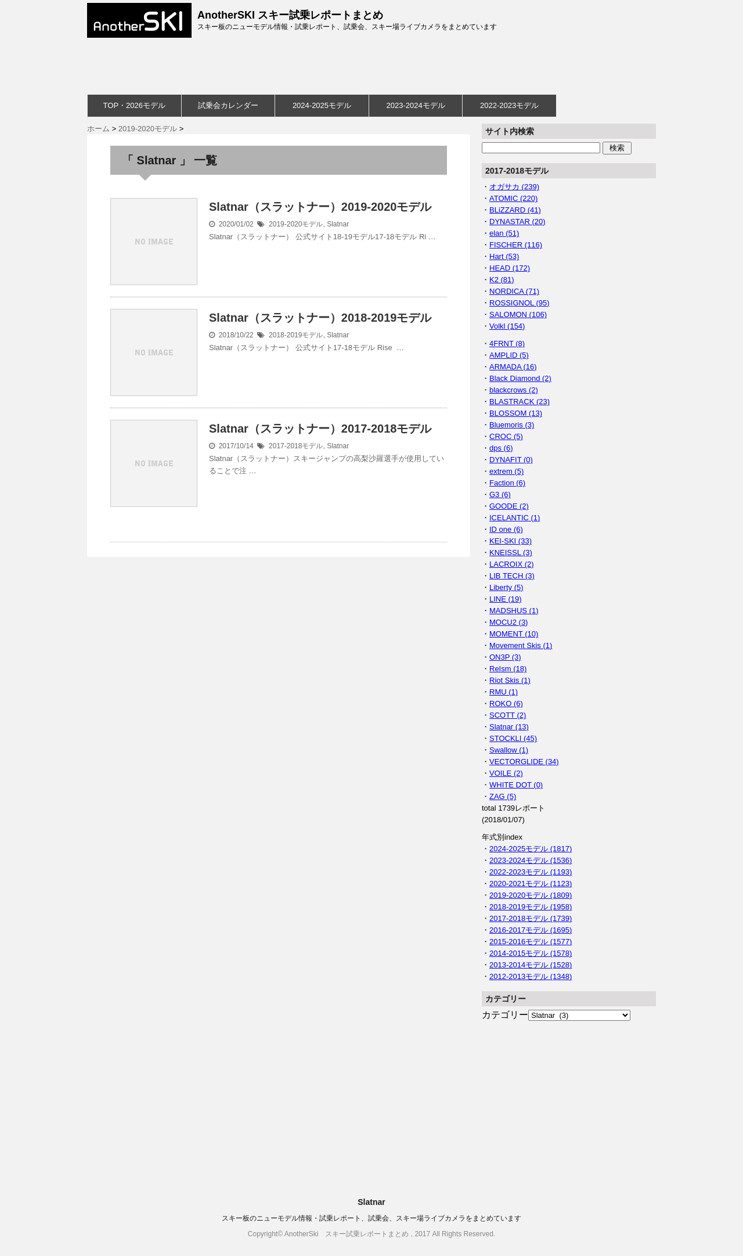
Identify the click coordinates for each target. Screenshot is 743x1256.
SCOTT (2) (507, 715)
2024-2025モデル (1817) (530, 848)
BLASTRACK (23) (519, 401)
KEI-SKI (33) (510, 541)
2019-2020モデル (296, 224)
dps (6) (501, 448)
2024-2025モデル (322, 105)
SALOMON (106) (518, 314)
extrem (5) (506, 471)
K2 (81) (501, 279)
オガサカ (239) (514, 186)
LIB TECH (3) (512, 575)
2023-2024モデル (415, 105)
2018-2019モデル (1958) (530, 906)
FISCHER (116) (515, 244)
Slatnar (338, 224)
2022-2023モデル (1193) (530, 872)
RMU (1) (503, 692)
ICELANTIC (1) (514, 517)
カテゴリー (505, 1015)
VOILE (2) (506, 773)
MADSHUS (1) (514, 610)
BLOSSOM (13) (515, 413)
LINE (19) (505, 599)
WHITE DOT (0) (516, 784)
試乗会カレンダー (228, 105)
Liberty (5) (506, 587)
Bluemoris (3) (511, 424)
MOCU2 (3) (508, 622)
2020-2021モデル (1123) (530, 883)
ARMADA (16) (513, 366)
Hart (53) (504, 256)
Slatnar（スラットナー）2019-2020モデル (320, 206)
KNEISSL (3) (510, 552)
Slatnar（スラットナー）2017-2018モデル (320, 428)
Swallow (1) (508, 750)
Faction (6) (507, 482)
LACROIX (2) (511, 564)
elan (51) (504, 233)
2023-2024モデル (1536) (530, 860)
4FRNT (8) (507, 343)
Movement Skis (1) (520, 645)
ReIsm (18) (507, 668)
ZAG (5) (502, 796)
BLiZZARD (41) (515, 210)
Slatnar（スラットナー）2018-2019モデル (320, 317)
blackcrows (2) (513, 390)
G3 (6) (500, 494)
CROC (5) (506, 436)
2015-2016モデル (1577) (530, 941)
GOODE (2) (509, 506)
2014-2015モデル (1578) (530, 953)
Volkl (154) (507, 326)
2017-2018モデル (296, 446)
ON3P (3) (505, 657)
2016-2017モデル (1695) (530, 930)
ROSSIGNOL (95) (519, 302)
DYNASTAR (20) (517, 221)
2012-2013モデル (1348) (530, 976)
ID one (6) (506, 529)
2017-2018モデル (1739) (530, 918)
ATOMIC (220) (513, 198)
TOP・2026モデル (134, 105)
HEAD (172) (509, 268)
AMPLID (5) (509, 355)
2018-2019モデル (296, 335)
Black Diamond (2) (520, 378)
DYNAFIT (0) (511, 459)
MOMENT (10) (513, 633)
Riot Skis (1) (510, 680)
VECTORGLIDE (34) (524, 761)
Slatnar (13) (509, 726)
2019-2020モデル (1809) (530, 895)
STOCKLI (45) (513, 738)
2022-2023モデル (509, 105)
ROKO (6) (506, 703)
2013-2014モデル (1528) (530, 964)
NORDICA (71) (514, 291)
